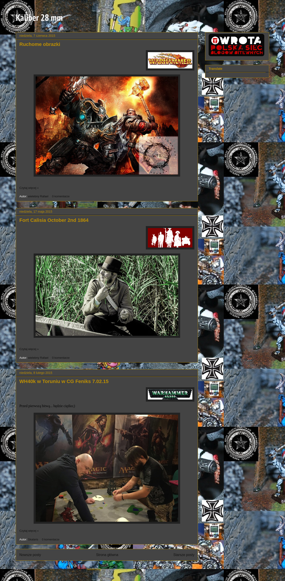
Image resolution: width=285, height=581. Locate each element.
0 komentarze (61, 196)
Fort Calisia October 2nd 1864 (54, 220)
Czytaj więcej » (29, 188)
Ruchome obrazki (39, 44)
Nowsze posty (30, 555)
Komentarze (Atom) (114, 569)
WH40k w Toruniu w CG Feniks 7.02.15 (64, 381)
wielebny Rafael (38, 196)
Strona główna (107, 555)
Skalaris (33, 539)
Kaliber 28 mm (39, 17)
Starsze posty (183, 555)
